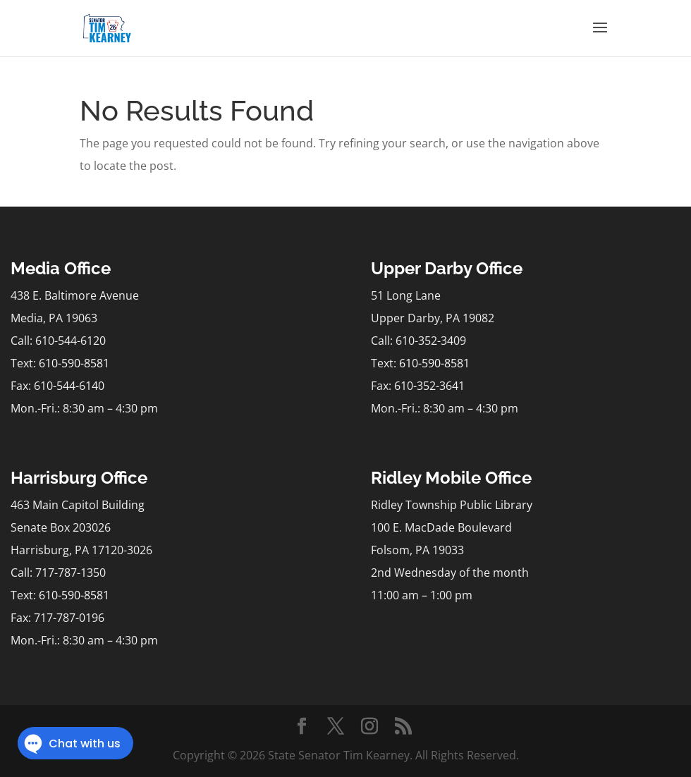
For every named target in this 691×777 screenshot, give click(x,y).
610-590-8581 (74, 363)
